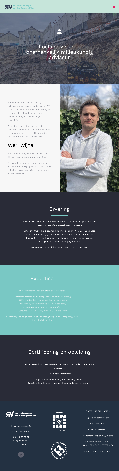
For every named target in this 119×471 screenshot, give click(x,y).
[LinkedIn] (21, 455)
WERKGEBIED (98, 424)
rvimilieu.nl (21, 444)
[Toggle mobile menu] (114, 7)
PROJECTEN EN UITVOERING (98, 451)
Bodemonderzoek (98, 430)
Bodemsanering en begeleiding (98, 436)
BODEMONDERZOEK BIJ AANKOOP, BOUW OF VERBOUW (98, 443)
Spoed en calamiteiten (98, 418)
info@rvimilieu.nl (21, 440)
